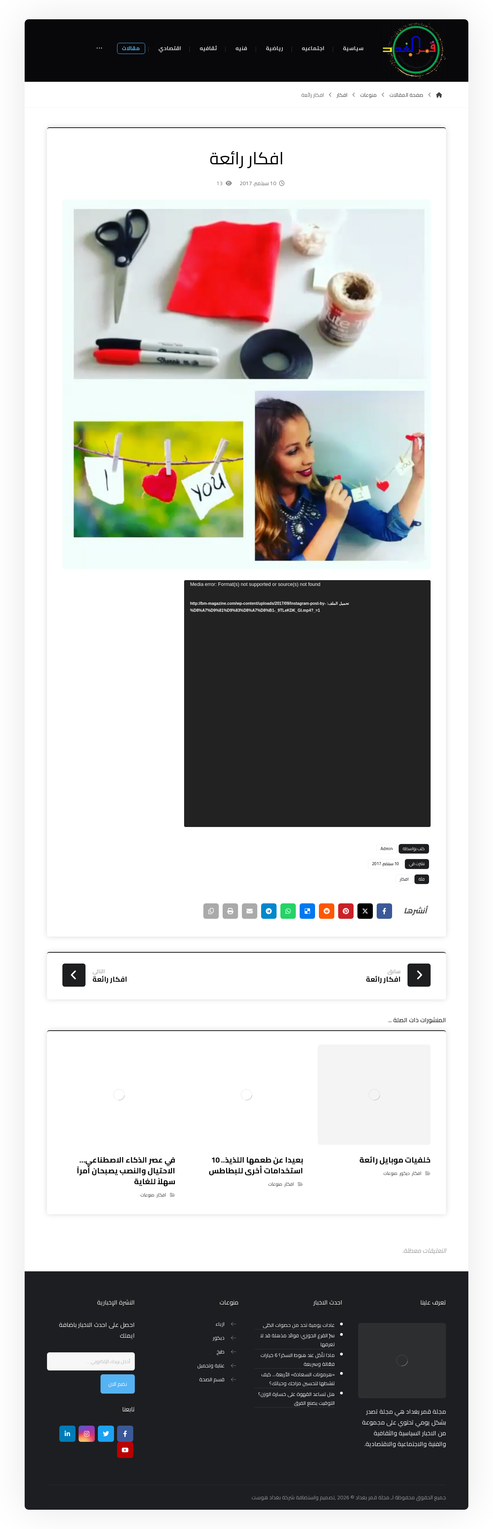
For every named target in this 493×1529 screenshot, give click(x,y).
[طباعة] (230, 911)
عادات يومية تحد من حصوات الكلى (299, 1325)
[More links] (99, 49)
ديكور (405, 1173)
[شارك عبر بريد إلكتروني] (249, 911)
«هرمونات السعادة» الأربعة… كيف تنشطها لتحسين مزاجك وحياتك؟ (298, 1379)
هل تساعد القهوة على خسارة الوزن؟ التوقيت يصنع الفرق (296, 1398)
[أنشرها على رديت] (326, 911)
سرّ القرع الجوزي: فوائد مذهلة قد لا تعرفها (297, 1340)
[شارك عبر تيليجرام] (269, 911)
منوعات (390, 1173)
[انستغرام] (87, 1434)
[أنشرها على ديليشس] (307, 911)
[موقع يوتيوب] (125, 1450)
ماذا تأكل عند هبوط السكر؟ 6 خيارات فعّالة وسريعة (297, 1360)
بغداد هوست (266, 1497)
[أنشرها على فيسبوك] (384, 911)
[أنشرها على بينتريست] (346, 911)
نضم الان (117, 1384)
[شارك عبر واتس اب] (288, 911)
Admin (387, 848)
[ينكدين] (67, 1434)
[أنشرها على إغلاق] (365, 911)
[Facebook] (125, 1434)
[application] (307, 703)
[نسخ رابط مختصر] (211, 911)
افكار (404, 879)
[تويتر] (106, 1434)
